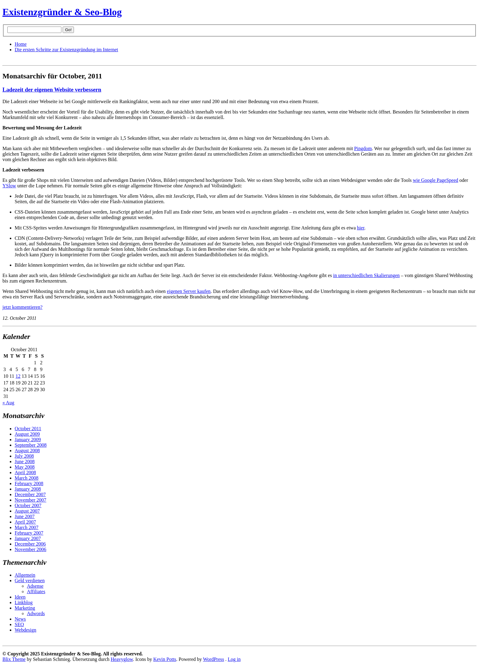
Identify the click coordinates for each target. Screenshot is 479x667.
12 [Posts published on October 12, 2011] (18, 376)
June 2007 (25, 516)
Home (21, 44)
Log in (234, 659)
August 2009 (27, 434)
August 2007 (27, 511)
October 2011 (28, 428)
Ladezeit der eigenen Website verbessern (51, 89)
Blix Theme (14, 659)
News (20, 619)
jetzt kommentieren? (22, 307)
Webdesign (25, 630)
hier (360, 227)
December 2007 (30, 494)
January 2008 (28, 489)
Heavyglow (122, 659)
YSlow (9, 185)
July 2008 (24, 456)
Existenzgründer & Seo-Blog (62, 11)
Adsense (35, 586)
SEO (19, 624)
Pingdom (363, 148)
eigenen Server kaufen (188, 291)
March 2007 (26, 527)
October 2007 (28, 505)
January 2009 (28, 439)
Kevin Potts (164, 659)
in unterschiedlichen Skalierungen (366, 275)
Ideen (20, 597)
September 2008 (30, 445)
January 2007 (28, 538)
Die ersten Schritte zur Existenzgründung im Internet (66, 49)
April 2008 (25, 472)
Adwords (36, 613)
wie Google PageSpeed (435, 180)
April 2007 (25, 522)
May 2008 (25, 467)
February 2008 (29, 483)
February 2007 (29, 532)
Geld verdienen (30, 580)
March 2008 (26, 478)
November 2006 (30, 549)
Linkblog (24, 602)
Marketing (25, 608)
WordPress (213, 659)
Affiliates (36, 591)
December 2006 (30, 543)
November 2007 (30, 500)
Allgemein (25, 575)
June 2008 (25, 461)
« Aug (8, 402)
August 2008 (27, 450)
